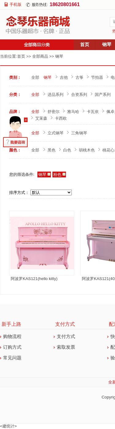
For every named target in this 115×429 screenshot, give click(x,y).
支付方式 (65, 324)
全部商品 (40, 56)
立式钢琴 (55, 133)
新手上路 (11, 324)
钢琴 (59, 56)
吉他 (64, 77)
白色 (67, 150)
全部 (35, 77)
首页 (84, 44)
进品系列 (55, 94)
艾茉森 (41, 118)
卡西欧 (61, 118)
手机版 (15, 4)
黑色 (52, 150)
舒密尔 (53, 111)
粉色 (57, 174)
